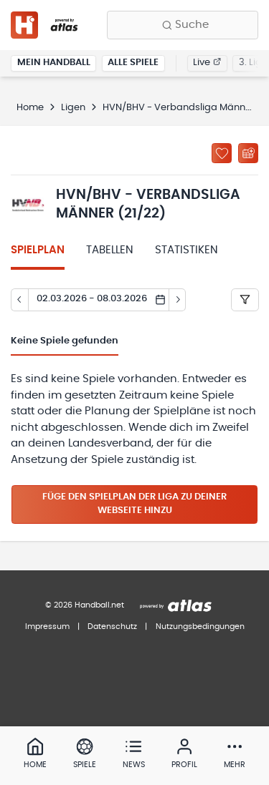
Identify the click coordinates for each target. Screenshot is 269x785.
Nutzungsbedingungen (200, 626)
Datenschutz (112, 626)
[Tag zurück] (19, 299)
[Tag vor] (178, 299)
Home (30, 107)
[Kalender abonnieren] (248, 153)
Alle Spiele (133, 62)
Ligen (73, 107)
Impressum (47, 626)
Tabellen (109, 250)
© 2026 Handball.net (84, 605)
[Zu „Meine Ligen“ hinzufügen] (222, 153)
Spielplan (38, 250)
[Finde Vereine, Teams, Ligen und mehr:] (182, 25)
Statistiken (186, 250)
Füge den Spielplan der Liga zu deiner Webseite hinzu (134, 503)
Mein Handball (53, 62)
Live (207, 62)
